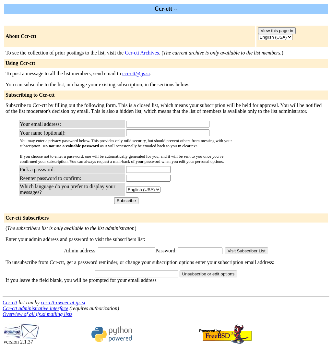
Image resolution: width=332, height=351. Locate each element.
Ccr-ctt (10, 302)
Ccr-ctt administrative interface (35, 308)
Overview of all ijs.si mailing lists (37, 314)
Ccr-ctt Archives (142, 52)
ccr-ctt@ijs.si (136, 73)
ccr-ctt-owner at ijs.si (63, 302)
